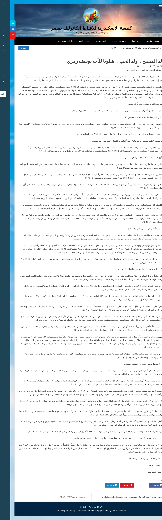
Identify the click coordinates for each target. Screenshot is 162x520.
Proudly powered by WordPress (61, 510)
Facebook (145, 485)
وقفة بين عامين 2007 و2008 (62, 497)
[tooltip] (2, 23)
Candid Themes (108, 510)
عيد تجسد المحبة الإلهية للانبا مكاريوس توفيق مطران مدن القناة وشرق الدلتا (123, 497)
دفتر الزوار (125, 41)
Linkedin (101, 485)
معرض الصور (73, 41)
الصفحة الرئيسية (143, 41)
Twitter (131, 485)
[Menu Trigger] (150, 5)
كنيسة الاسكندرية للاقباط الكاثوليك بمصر (81, 28)
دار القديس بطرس (54, 41)
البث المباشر (90, 41)
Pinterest (116, 485)
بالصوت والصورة (108, 41)
